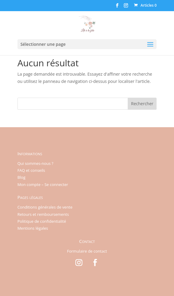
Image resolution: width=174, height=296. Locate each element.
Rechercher (142, 103)
